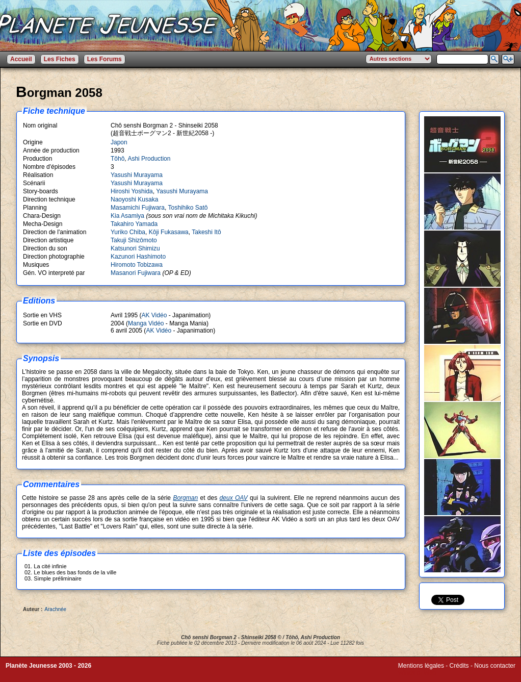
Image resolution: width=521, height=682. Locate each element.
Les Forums (104, 59)
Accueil (21, 59)
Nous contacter (494, 665)
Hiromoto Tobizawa (137, 264)
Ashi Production (148, 158)
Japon (119, 142)
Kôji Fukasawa (169, 232)
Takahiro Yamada (134, 224)
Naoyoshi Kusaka (134, 199)
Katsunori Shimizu (135, 248)
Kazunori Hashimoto (138, 256)
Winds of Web (417, 672)
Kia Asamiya (127, 215)
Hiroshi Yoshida (132, 191)
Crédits (459, 665)
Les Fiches (59, 59)
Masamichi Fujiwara (138, 207)
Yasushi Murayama (137, 175)
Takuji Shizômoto (134, 240)
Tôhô (117, 158)
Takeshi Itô (206, 232)
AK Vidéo (154, 315)
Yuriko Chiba (128, 232)
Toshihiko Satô (187, 207)
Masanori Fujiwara (136, 272)
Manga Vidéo (146, 323)
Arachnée (55, 609)
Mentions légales (421, 665)
